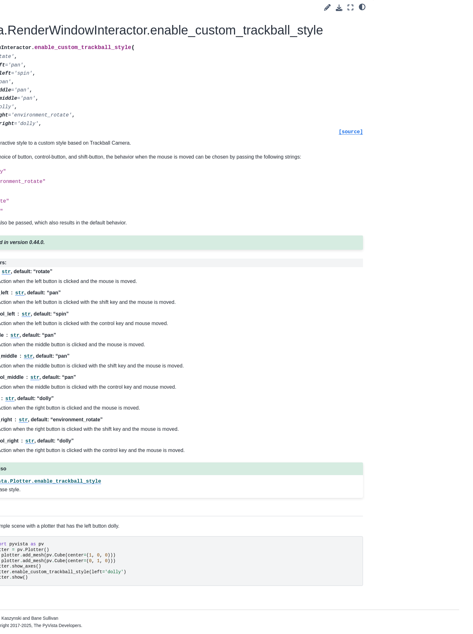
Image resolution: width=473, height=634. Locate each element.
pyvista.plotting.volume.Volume (63, 214)
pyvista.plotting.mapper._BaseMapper (64, 148)
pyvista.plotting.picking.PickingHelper (64, 329)
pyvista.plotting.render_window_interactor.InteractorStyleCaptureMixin (65, 350)
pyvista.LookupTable (52, 36)
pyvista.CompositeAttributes (60, 259)
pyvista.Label (45, 26)
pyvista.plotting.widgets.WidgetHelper (65, 293)
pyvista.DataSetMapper (56, 6)
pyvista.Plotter (46, 56)
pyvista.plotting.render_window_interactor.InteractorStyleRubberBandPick (65, 468)
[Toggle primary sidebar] (114, 7)
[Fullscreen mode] (350, 7)
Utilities (34, 581)
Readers (35, 591)
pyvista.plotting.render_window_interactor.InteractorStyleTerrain (65, 540)
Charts (39, 280)
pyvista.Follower (48, 16)
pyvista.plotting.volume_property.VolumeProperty (64, 228)
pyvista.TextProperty (52, 124)
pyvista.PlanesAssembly (56, 46)
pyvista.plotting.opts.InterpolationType (64, 166)
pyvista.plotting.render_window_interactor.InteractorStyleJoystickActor (65, 393)
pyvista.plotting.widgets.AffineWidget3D (64, 311)
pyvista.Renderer (49, 86)
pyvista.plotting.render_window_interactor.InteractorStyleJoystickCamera (65, 418)
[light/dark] (362, 6)
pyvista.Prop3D (47, 66)
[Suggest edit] (327, 7)
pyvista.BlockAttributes (55, 270)
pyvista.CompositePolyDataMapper (64, 246)
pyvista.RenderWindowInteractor (64, 100)
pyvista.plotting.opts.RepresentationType (65, 183)
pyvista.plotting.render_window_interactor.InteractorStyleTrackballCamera (65, 518)
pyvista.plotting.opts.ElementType (64, 201)
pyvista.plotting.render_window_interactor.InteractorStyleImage (65, 371)
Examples (37, 601)
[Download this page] (339, 8)
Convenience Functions (56, 571)
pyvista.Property (48, 76)
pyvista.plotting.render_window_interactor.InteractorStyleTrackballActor (65, 493)
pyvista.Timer (45, 134)
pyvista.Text (44, 114)
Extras (28, 611)
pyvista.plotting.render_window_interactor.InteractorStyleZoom (65, 557)
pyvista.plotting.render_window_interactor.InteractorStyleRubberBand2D (65, 443)
